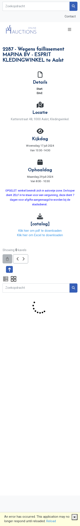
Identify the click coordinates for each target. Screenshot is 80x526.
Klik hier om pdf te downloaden (40, 231)
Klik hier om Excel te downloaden (40, 235)
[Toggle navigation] (69, 29)
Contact (70, 16)
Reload (51, 521)
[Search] (36, 6)
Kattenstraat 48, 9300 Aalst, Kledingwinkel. (40, 119)
